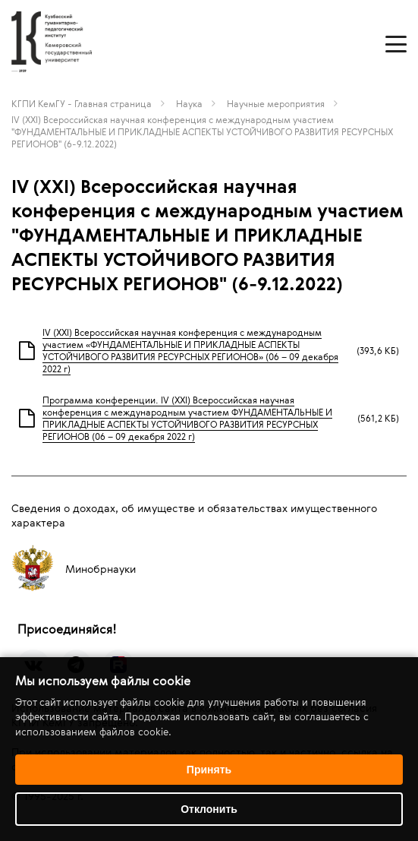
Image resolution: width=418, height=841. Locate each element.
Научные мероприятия (276, 103)
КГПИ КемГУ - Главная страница (81, 103)
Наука (189, 103)
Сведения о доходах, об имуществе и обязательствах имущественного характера (194, 515)
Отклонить (209, 809)
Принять (209, 770)
